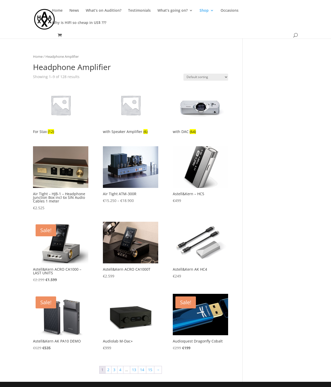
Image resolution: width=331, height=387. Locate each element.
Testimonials (139, 11)
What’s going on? (172, 11)
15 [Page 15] (150, 369)
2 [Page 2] (108, 369)
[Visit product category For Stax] (60, 110)
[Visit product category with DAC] (200, 110)
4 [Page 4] (120, 369)
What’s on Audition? (103, 11)
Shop (204, 11)
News (74, 11)
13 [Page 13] (134, 369)
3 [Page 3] (114, 369)
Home (57, 11)
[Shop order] (205, 77)
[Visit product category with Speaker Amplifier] (130, 110)
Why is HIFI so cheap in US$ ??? (79, 23)
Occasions (230, 11)
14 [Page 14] (142, 369)
